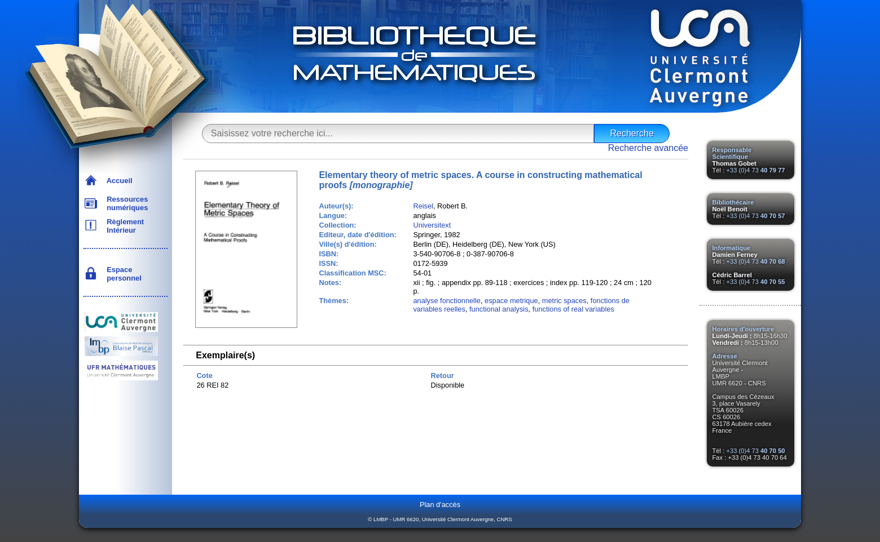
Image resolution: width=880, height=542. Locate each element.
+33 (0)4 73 (755, 170)
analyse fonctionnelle (447, 300)
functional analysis (499, 309)
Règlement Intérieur (123, 225)
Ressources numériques (125, 203)
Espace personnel (122, 273)
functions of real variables (573, 309)
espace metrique (511, 300)
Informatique (731, 248)
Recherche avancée (648, 148)
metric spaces (564, 300)
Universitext (432, 225)
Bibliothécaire (733, 202)
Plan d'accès (440, 504)
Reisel (423, 206)
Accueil (118, 180)
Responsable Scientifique (732, 153)
